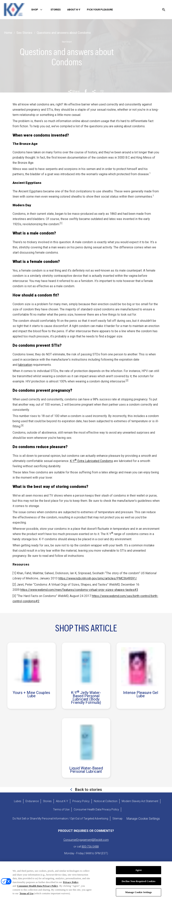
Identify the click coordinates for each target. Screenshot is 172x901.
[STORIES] (55, 9)
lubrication (25, 365)
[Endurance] (32, 801)
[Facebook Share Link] (85, 91)
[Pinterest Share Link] (93, 91)
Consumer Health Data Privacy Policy (37, 888)
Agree (138, 872)
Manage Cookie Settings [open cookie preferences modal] (143, 818)
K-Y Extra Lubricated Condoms (91, 461)
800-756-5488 (90, 846)
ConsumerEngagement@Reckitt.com (86, 839)
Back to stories (88, 789)
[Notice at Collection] (106, 801)
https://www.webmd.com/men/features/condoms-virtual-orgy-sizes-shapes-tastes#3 (79, 590)
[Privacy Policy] (81, 801)
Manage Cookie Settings (138, 894)
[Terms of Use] (61, 809)
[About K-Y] (62, 801)
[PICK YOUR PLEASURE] (100, 9)
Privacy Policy (71, 884)
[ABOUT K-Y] (73, 9)
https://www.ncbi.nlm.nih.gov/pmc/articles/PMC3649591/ (97, 578)
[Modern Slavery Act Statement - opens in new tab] (140, 801)
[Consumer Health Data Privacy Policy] (96, 809)
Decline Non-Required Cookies (139, 883)
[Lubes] (17, 801)
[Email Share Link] (101, 91)
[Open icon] (163, 9)
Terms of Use (26, 895)
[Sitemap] (117, 818)
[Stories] (47, 801)
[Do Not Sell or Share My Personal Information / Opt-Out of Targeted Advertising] (60, 818)
